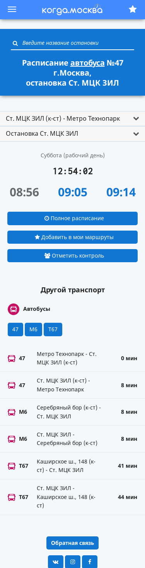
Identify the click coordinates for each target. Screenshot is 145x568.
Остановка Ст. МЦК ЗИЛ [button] (42, 133)
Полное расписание (74, 218)
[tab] (72, 118)
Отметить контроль (74, 255)
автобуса (87, 62)
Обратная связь (72, 542)
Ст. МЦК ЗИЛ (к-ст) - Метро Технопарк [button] (63, 118)
